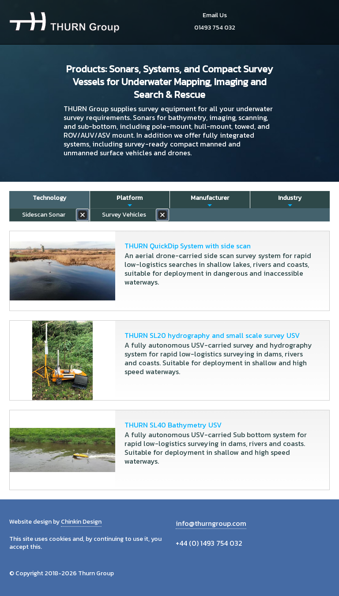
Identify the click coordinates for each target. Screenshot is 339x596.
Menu (320, 22)
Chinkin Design (81, 521)
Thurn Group (64, 22)
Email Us (215, 15)
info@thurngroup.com (211, 523)
